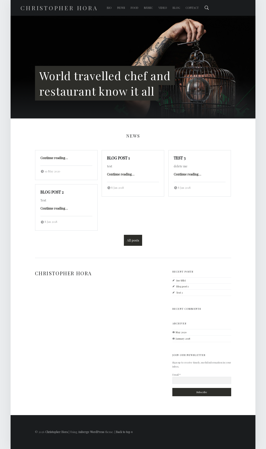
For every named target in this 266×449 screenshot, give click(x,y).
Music (148, 8)
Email (176, 374)
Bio (109, 8)
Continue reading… (54, 158)
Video (162, 8)
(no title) (181, 280)
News (121, 8)
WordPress (97, 432)
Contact (192, 8)
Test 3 (180, 157)
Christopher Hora (56, 432)
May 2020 (181, 332)
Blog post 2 (51, 192)
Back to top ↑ (124, 432)
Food (134, 8)
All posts (133, 240)
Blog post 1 (118, 157)
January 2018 (183, 338)
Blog (176, 8)
